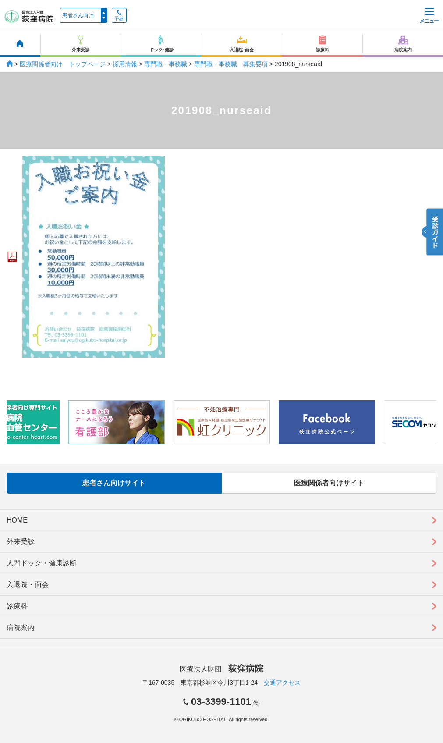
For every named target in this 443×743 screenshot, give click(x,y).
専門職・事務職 (165, 64)
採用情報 (125, 64)
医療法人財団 (221, 669)
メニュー (429, 16)
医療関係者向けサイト (329, 483)
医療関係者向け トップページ (63, 64)
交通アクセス (282, 682)
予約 (119, 16)
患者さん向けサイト (113, 483)
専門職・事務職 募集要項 (231, 64)
